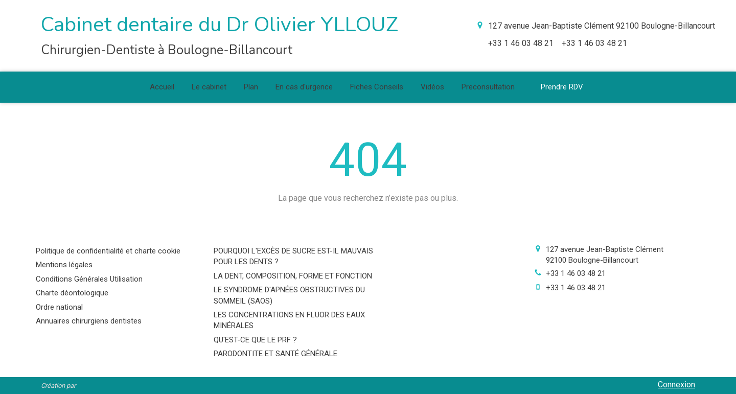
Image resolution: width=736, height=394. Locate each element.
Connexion (676, 384)
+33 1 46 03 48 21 (576, 273)
